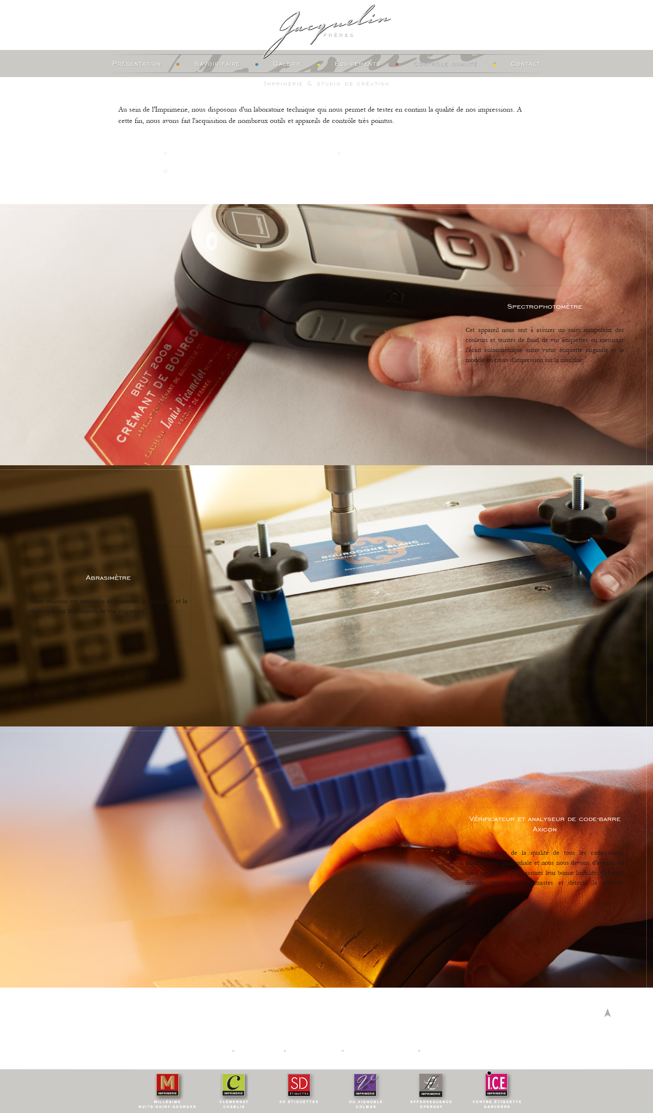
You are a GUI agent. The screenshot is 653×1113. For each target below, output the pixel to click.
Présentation (137, 64)
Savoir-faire (217, 64)
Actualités (259, 1051)
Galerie (287, 64)
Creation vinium (454, 1051)
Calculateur (314, 1051)
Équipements (358, 64)
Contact (526, 64)
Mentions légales (380, 1051)
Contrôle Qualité (446, 64)
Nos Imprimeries (199, 1051)
